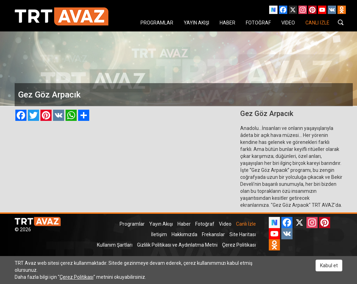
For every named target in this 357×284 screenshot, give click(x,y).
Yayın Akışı (161, 224)
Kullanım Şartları (114, 245)
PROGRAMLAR (156, 23)
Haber (184, 224)
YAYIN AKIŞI (196, 23)
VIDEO (288, 23)
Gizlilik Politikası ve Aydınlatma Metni (177, 245)
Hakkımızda (184, 234)
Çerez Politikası (239, 245)
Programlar (132, 224)
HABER (227, 23)
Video (225, 224)
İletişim (159, 234)
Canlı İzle (246, 224)
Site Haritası (242, 234)
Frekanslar (213, 234)
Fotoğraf (204, 224)
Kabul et (329, 265)
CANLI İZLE (317, 23)
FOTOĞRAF (258, 23)
